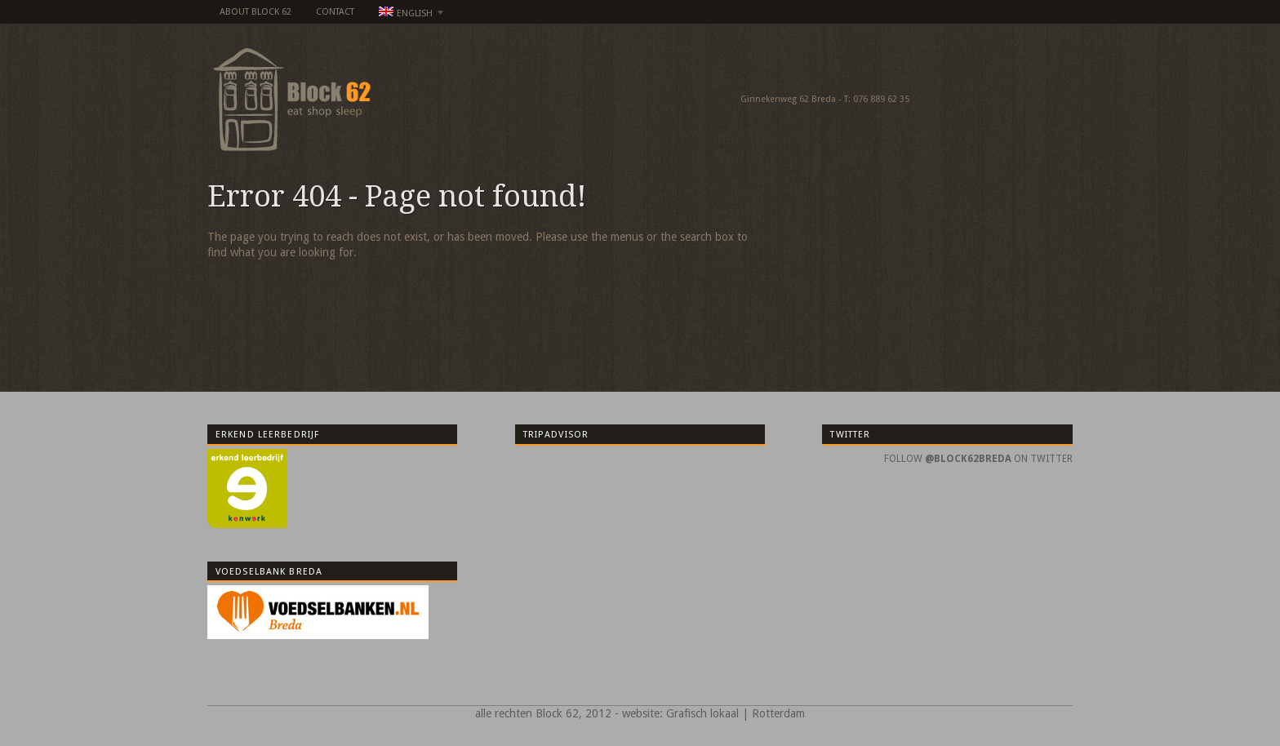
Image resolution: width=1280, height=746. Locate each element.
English (406, 14)
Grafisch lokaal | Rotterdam (735, 713)
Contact (335, 12)
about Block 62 (255, 12)
